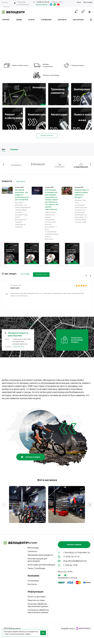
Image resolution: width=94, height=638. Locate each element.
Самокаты (32, 551)
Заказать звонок (74, 544)
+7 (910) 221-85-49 (42, 2)
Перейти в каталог (47, 135)
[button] (89, 504)
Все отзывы (25, 274)
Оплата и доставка (36, 596)
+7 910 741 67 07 (18, 347)
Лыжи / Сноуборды (36, 568)
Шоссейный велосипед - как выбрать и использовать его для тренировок (22, 194)
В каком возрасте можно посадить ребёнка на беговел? (82, 193)
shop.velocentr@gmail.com (75, 561)
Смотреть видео (30, 457)
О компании (33, 581)
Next (90, 164)
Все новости (21, 181)
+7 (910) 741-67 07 (71, 557)
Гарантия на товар (36, 600)
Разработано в (75, 628)
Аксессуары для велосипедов (41, 565)
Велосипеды (33, 548)
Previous (3, 164)
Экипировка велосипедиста (40, 555)
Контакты (32, 584)
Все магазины (31, 324)
